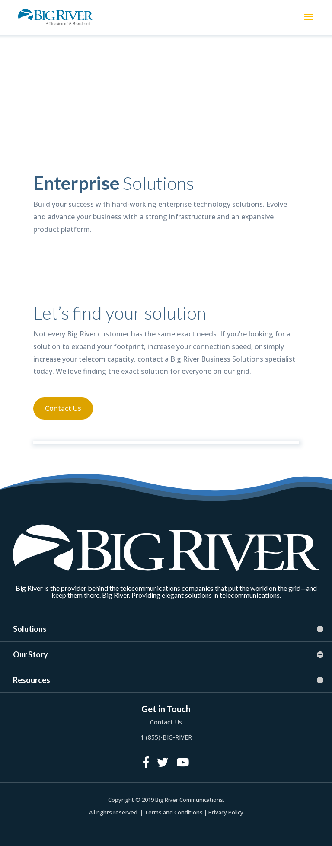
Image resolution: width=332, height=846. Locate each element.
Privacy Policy (225, 812)
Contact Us (63, 408)
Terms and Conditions (173, 812)
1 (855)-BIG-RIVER (166, 737)
